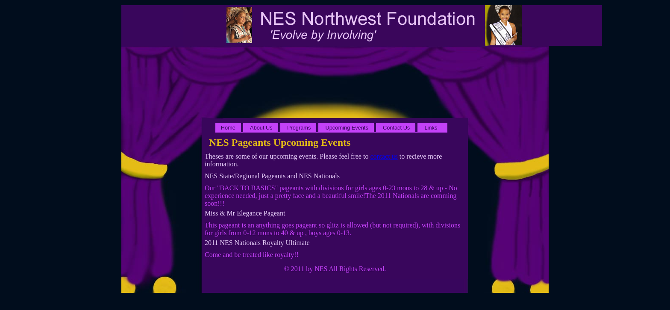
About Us (261, 127)
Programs (299, 127)
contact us (383, 156)
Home (228, 127)
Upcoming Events (347, 127)
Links (430, 127)
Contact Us (396, 127)
